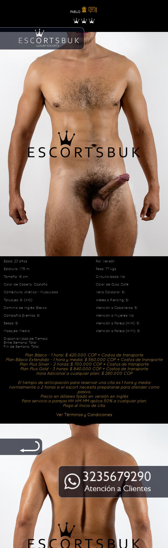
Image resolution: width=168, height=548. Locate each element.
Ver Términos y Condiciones (84, 414)
